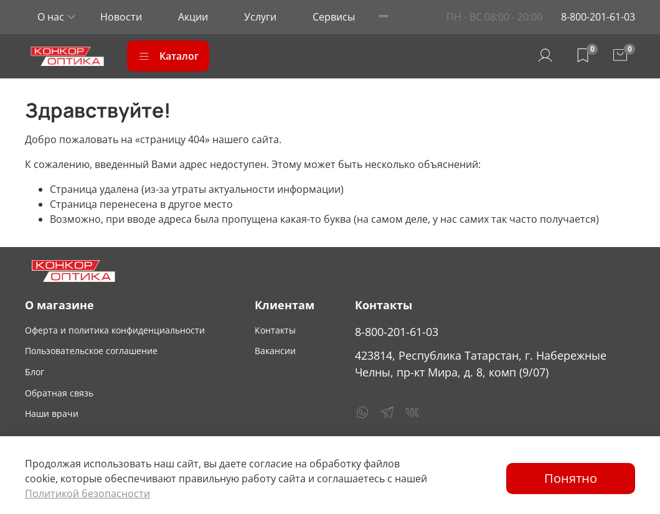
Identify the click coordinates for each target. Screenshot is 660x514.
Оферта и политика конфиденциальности (115, 330)
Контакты (275, 330)
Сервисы (334, 17)
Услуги (260, 17)
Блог (34, 372)
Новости (121, 17)
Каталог (168, 56)
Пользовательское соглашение (91, 351)
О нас (50, 17)
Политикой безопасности (87, 493)
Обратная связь (59, 393)
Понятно (570, 478)
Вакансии (275, 351)
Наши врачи (51, 413)
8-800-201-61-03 (598, 17)
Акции (193, 17)
